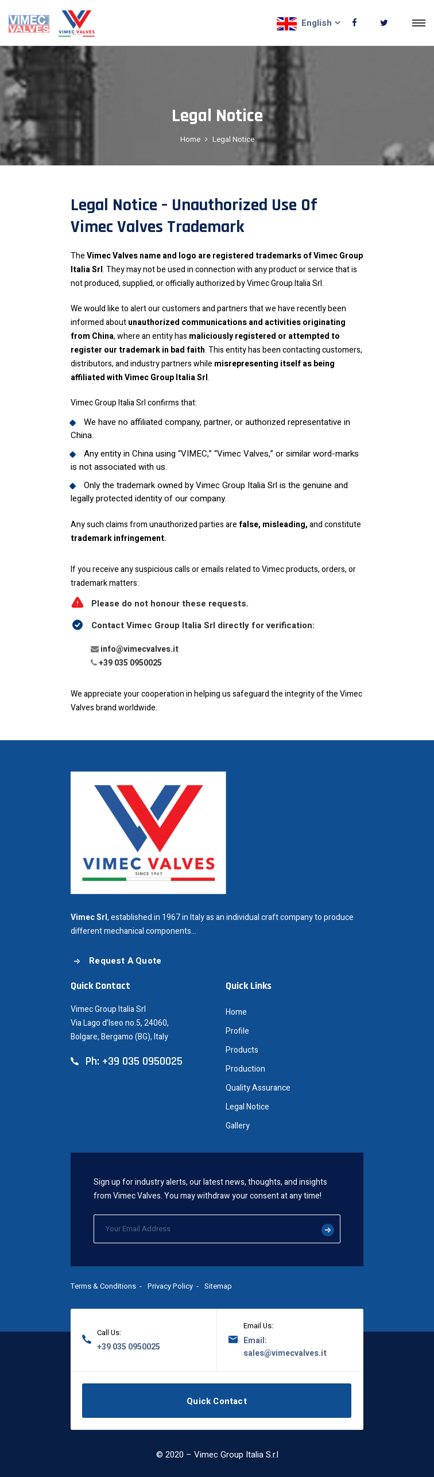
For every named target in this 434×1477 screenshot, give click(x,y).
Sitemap (218, 1286)
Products (242, 1050)
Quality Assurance (258, 1088)
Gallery (238, 1126)
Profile (237, 1031)
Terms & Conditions (103, 1286)
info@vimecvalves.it (139, 649)
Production (245, 1069)
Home (190, 139)
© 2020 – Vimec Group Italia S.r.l (217, 1454)
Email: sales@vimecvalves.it (285, 1347)
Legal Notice (247, 1107)
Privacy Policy (170, 1286)
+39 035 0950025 (130, 663)
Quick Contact (217, 1401)
